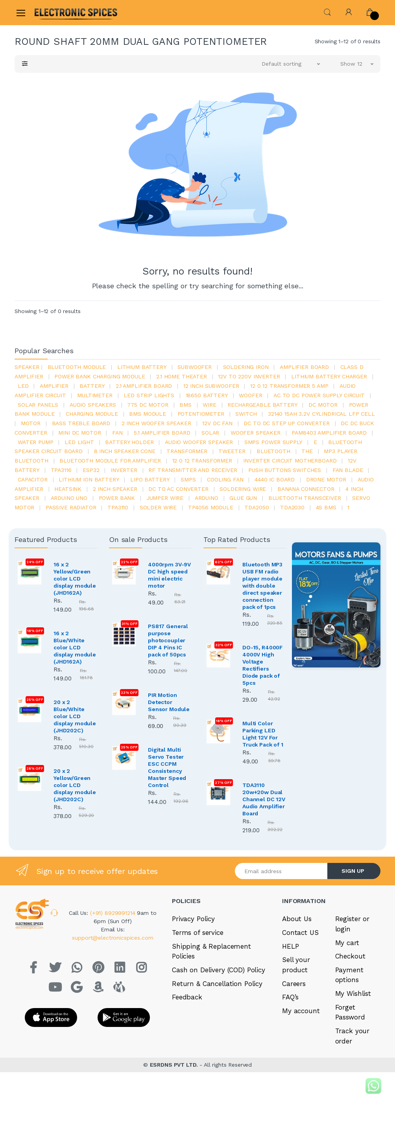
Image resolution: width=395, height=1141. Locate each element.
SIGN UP (352, 871)
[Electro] (53, 12)
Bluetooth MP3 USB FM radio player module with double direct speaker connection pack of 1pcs (262, 585)
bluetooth (273, 451)
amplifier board (304, 367)
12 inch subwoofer (211, 386)
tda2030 (292, 507)
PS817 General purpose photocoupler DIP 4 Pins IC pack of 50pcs (168, 640)
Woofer (250, 395)
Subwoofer (194, 367)
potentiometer (200, 414)
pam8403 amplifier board (329, 432)
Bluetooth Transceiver (304, 498)
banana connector (305, 489)
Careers (294, 984)
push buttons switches (284, 470)
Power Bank (117, 498)
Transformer (186, 451)
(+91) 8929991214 (113, 913)
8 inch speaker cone (124, 451)
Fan (117, 432)
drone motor (326, 479)
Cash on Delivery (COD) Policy (218, 970)
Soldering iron (246, 367)
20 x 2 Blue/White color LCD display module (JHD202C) (75, 716)
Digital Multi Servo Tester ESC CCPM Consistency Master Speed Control (167, 767)
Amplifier (54, 386)
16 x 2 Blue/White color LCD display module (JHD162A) (75, 647)
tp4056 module (210, 507)
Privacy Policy (193, 919)
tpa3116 (61, 470)
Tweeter (231, 451)
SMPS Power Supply (273, 442)
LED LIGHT (79, 442)
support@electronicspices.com (112, 938)
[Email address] (281, 871)
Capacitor (33, 479)
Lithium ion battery (89, 479)
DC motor (323, 405)
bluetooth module (77, 367)
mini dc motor (79, 432)
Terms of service (197, 932)
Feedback (187, 997)
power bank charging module (99, 376)
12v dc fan (217, 423)
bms (185, 405)
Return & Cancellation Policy (217, 984)
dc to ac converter (178, 489)
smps (188, 479)
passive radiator (71, 507)
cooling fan (225, 479)
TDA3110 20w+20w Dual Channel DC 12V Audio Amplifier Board (263, 799)
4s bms (326, 507)
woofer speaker (256, 432)
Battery (91, 386)
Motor (31, 423)
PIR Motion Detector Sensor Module (169, 702)
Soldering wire (243, 489)
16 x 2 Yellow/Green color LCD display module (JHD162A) (75, 578)
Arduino (206, 498)
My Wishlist (353, 993)
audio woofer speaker (199, 442)
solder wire (158, 507)
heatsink (67, 489)
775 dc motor (147, 405)
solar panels (38, 405)
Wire (209, 405)
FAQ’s (290, 997)
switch (246, 414)
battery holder (129, 442)
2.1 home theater (181, 376)
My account (301, 1011)
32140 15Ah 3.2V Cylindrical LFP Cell (321, 414)
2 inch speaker (115, 489)
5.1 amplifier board (162, 432)
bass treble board (81, 423)
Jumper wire (164, 498)
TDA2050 (256, 507)
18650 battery (207, 395)
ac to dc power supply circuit (319, 395)
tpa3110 (117, 507)
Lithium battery (141, 367)
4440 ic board (275, 479)
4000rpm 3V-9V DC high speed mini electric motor (169, 575)
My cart (347, 943)
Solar (210, 432)
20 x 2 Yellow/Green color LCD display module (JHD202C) (75, 785)
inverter (124, 470)
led (23, 386)
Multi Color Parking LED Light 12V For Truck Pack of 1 (262, 734)
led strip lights (149, 395)
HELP (290, 946)
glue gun (243, 498)
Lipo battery (149, 479)
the (307, 451)
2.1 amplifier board (144, 386)
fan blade (347, 470)
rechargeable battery (262, 405)
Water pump (36, 442)
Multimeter (95, 395)
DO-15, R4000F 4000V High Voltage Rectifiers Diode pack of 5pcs (262, 665)
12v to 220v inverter (249, 376)
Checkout (350, 956)
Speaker (27, 367)
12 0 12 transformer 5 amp (289, 386)
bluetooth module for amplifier (110, 460)
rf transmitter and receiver (192, 470)
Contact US (300, 932)
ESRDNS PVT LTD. (175, 1065)
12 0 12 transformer (202, 460)
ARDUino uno (69, 498)
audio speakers (93, 405)
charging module (92, 414)
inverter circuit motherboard (289, 460)
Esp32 (91, 470)
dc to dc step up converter (286, 423)
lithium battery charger (329, 376)
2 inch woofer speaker (156, 423)
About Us (297, 919)
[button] (327, 12)
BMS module (147, 414)
